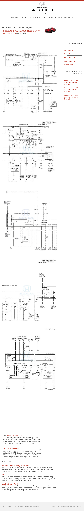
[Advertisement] (29, 43)
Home (4, 506)
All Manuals (68, 50)
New (9, 506)
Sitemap (21, 506)
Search (36, 506)
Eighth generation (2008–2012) (11, 30)
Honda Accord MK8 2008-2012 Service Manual (71, 97)
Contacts (28, 506)
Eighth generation (47, 18)
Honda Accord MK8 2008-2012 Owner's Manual (71, 90)
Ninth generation (65, 18)
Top (14, 506)
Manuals (14, 18)
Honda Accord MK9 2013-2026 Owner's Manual (71, 82)
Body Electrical (17, 31)
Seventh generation (29, 18)
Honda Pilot (68, 65)
